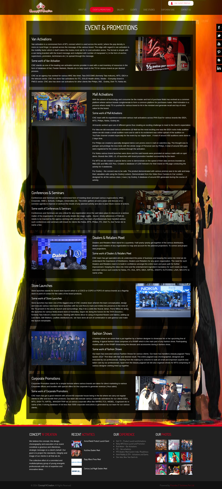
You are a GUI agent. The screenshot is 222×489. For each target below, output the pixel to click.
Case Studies (149, 9)
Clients (133, 9)
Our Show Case (168, 9)
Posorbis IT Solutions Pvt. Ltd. (182, 485)
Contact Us (186, 9)
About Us (82, 9)
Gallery (120, 9)
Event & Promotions (102, 9)
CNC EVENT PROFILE (182, 3)
